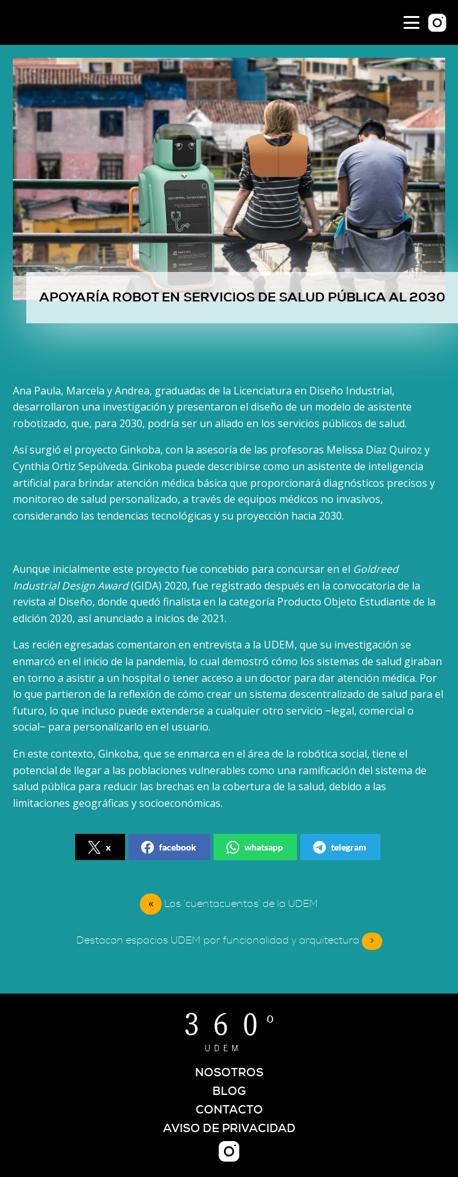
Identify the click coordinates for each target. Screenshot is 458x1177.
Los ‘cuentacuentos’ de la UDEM (241, 904)
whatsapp (254, 847)
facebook (168, 847)
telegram (339, 847)
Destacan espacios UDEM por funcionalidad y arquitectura (229, 941)
